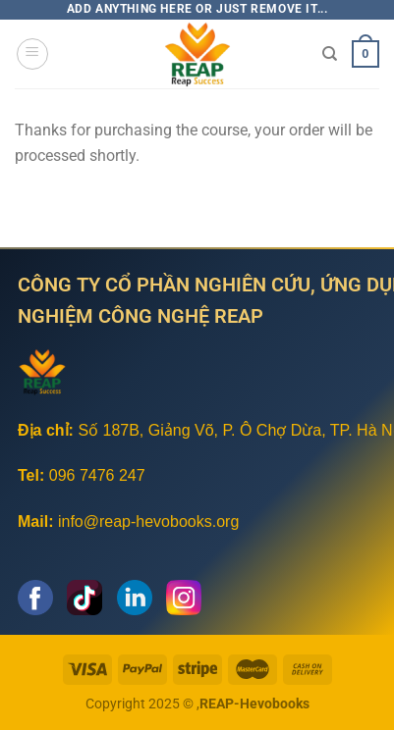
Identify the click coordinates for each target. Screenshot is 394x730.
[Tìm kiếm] (329, 54)
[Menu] (32, 54)
